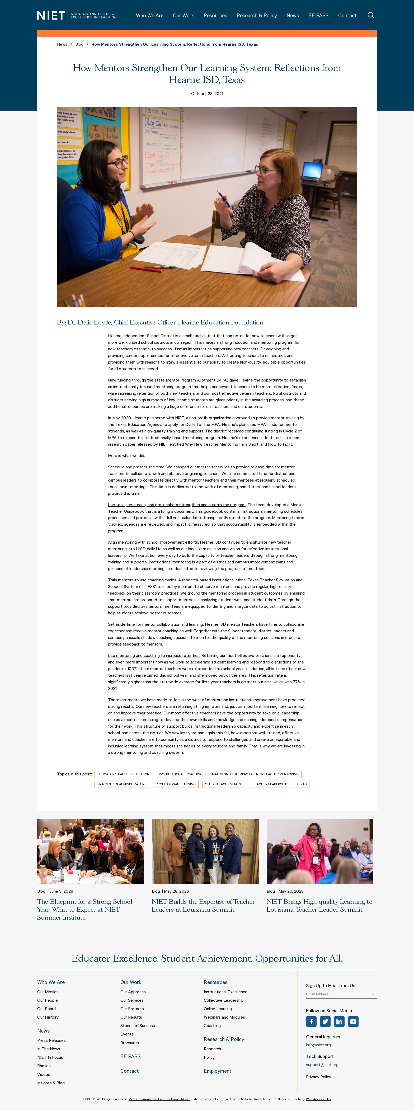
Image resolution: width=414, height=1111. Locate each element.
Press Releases (51, 1041)
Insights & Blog (51, 1083)
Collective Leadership (224, 1001)
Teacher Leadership (270, 785)
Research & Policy (257, 16)
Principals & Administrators (121, 785)
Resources (215, 16)
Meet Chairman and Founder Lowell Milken (159, 1099)
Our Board (46, 1009)
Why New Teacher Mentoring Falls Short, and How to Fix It (238, 444)
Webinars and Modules (224, 1017)
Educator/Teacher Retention (123, 774)
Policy (209, 1058)
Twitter (325, 1021)
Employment (218, 1072)
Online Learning (218, 1009)
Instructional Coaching (181, 774)
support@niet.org (322, 1065)
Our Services (132, 1001)
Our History (48, 1017)
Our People (47, 1001)
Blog (79, 45)
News (292, 16)
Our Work (183, 16)
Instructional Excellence (225, 992)
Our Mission (48, 992)
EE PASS (318, 16)
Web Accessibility (318, 1099)
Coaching (212, 1026)
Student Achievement (224, 785)
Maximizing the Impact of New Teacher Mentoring (255, 774)
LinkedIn (339, 1021)
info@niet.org (318, 1045)
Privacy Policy (318, 1077)
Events (127, 1034)
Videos (43, 1075)
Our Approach (133, 992)
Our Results (131, 1017)
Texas (302, 785)
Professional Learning (176, 785)
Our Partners (132, 1009)
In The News (48, 1049)
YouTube (353, 1021)
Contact (347, 16)
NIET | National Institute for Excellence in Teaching (76, 15)
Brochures (129, 1043)
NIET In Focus (50, 1058)
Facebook (311, 1021)
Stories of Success (137, 1026)
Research (212, 1049)
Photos (44, 1066)
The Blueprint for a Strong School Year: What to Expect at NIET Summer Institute (84, 910)
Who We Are (149, 16)
